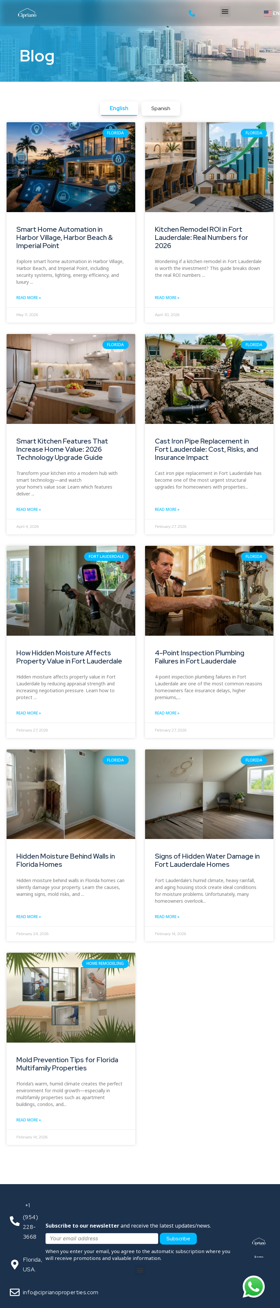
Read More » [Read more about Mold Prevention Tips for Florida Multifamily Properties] (28, 1120)
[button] (225, 11)
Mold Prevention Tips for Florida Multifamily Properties (67, 1063)
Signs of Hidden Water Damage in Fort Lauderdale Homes (207, 860)
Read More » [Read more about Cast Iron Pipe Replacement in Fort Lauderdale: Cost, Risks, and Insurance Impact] (167, 509)
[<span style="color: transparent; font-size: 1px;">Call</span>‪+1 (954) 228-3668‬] (15, 1221)
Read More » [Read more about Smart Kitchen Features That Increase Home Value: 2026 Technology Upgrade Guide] (28, 509)
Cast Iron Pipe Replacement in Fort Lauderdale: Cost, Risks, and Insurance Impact (206, 449)
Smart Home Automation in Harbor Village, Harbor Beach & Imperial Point (64, 237)
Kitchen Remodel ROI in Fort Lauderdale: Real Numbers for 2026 (201, 237)
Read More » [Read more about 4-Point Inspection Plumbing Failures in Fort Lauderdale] (167, 713)
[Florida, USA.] (15, 1264)
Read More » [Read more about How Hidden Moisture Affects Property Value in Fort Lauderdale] (28, 713)
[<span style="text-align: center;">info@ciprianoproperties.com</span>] (15, 1292)
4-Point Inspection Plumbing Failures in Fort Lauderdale (199, 656)
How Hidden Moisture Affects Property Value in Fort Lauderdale (69, 656)
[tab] (119, 108)
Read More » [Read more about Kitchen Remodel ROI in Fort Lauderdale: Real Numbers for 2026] (167, 297)
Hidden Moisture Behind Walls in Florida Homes (65, 860)
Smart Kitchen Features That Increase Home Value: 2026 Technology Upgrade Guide (62, 449)
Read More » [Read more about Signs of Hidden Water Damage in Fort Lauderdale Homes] (167, 916)
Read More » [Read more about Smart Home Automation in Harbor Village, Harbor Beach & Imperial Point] (28, 297)
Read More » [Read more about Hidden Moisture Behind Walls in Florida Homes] (28, 916)
